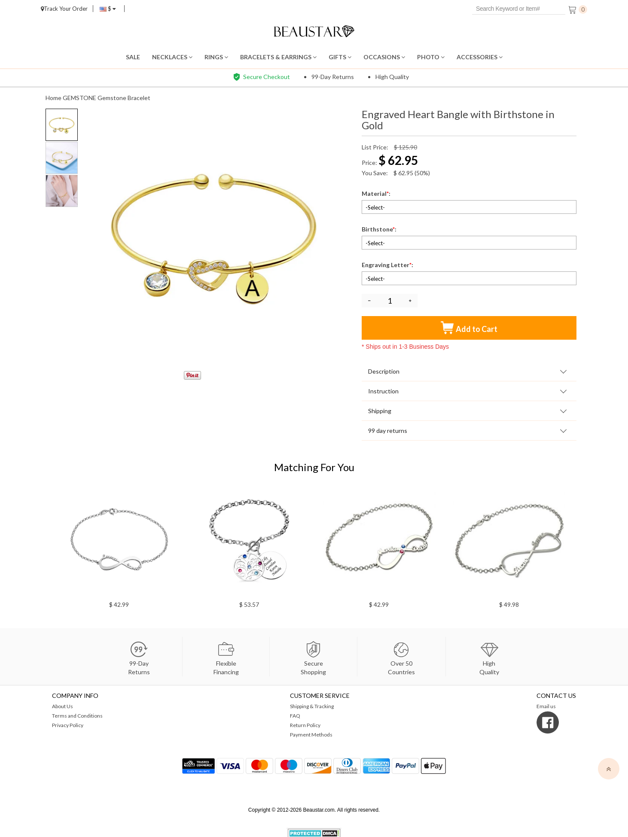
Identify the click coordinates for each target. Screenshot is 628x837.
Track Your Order (64, 8)
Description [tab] (383, 371)
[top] (608, 768)
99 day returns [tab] (387, 430)
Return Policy (305, 725)
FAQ (295, 715)
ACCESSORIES (480, 57)
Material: (377, 193)
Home (53, 97)
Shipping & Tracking (312, 706)
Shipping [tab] (379, 410)
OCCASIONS (384, 57)
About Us (62, 706)
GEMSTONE (79, 97)
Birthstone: (380, 229)
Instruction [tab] (383, 391)
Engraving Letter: (388, 264)
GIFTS (340, 57)
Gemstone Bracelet (124, 97)
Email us (546, 706)
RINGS (216, 57)
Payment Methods (311, 734)
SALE (133, 57)
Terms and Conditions (77, 715)
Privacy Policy (67, 725)
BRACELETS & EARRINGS (278, 57)
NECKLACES (172, 57)
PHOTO (431, 57)
